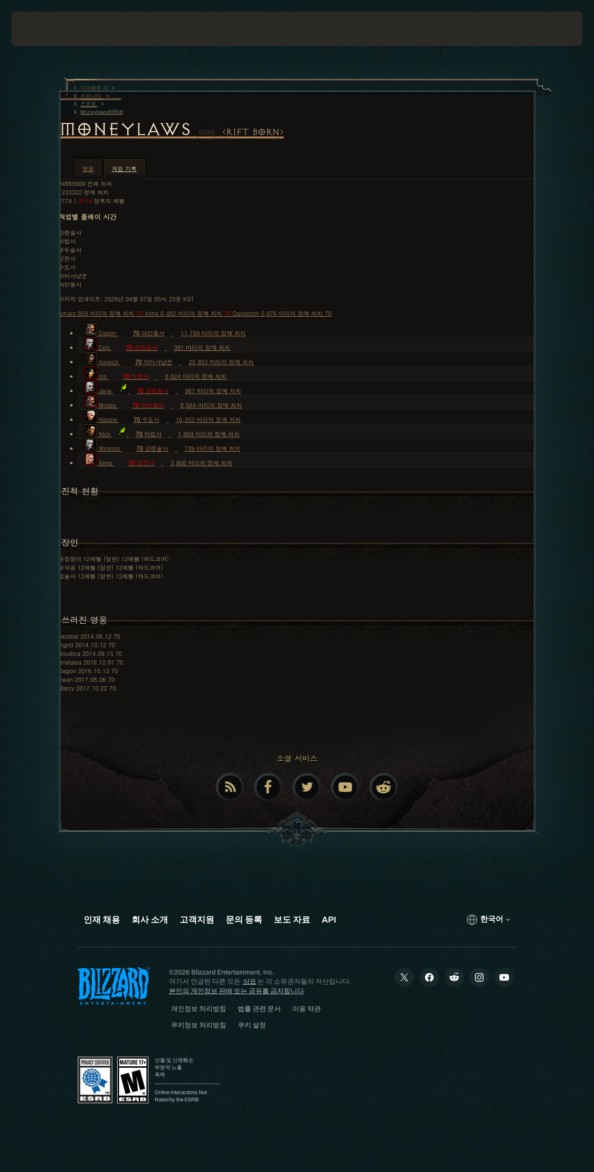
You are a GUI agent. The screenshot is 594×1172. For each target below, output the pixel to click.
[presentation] (41, 29)
